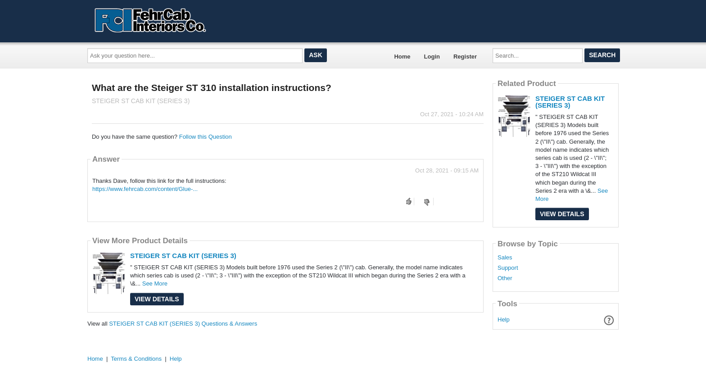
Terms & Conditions (136, 358)
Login (432, 56)
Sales (505, 257)
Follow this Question (205, 136)
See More (154, 283)
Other (505, 278)
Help (504, 319)
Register (465, 56)
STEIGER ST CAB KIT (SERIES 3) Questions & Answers (183, 323)
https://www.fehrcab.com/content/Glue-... (145, 189)
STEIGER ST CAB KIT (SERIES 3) (183, 255)
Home (402, 56)
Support (508, 268)
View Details (157, 299)
